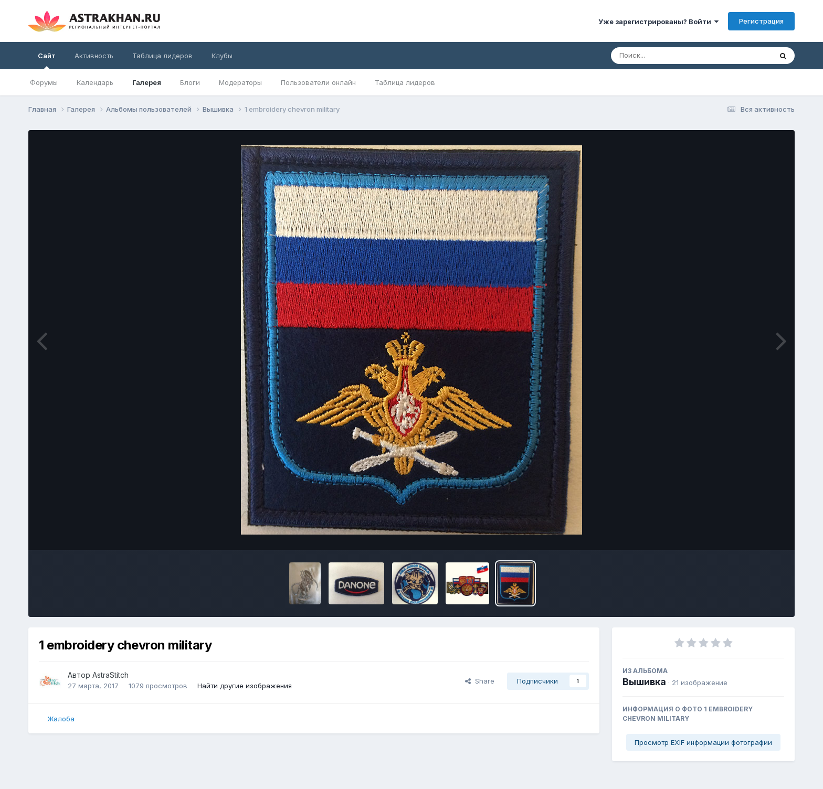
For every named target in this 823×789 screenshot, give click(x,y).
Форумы (44, 82)
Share (479, 681)
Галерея (146, 82)
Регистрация (761, 21)
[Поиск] (671, 55)
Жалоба (61, 719)
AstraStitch (110, 674)
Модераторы (240, 82)
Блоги (190, 82)
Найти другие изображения (244, 685)
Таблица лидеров (405, 82)
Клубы (222, 55)
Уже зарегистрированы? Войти (658, 21)
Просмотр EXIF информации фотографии (703, 742)
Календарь (95, 82)
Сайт (47, 60)
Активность (94, 55)
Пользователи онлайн (318, 82)
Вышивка (644, 681)
